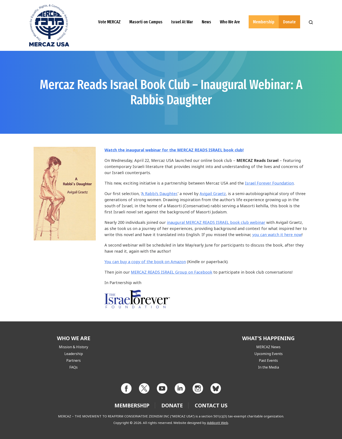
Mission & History (73, 347)
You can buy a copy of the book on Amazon (145, 261)
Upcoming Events (268, 353)
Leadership (73, 353)
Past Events (268, 360)
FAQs (73, 367)
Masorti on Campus (145, 21)
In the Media (268, 367)
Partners (73, 360)
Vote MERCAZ (109, 21)
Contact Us (211, 405)
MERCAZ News (268, 347)
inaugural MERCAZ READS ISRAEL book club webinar (216, 222)
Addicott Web (217, 422)
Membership (263, 21)
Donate (289, 21)
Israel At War (182, 21)
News (206, 21)
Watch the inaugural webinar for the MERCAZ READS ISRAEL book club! (174, 150)
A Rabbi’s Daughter (159, 193)
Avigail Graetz (213, 193)
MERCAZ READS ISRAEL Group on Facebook (171, 272)
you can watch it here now (277, 234)
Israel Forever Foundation (269, 183)
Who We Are (230, 21)
